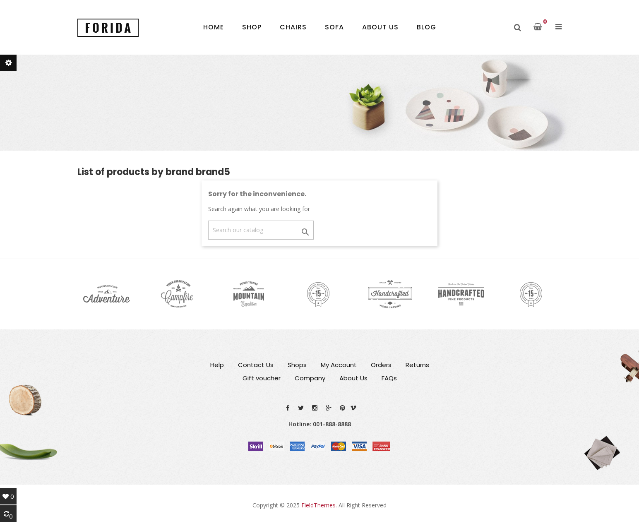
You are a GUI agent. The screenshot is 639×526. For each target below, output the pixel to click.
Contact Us (256, 364)
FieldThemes (318, 505)
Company (310, 378)
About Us (353, 378)
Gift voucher (262, 378)
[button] (558, 27)
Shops (297, 364)
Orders (381, 364)
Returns (417, 364)
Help (217, 364)
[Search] (261, 230)
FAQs (389, 378)
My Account (339, 364)
